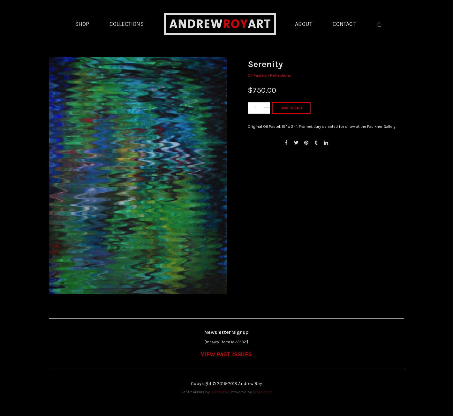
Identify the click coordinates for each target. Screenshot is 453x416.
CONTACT (344, 23)
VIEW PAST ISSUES (226, 354)
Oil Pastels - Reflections (269, 75)
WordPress (263, 391)
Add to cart (292, 108)
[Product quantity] (259, 108)
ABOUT (303, 23)
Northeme (220, 391)
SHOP (82, 23)
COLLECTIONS (126, 23)
